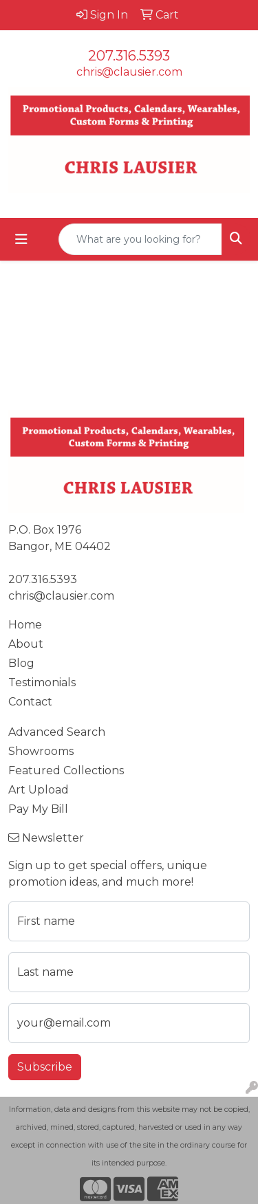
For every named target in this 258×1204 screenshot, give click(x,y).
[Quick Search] (140, 239)
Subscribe (44, 1066)
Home (25, 624)
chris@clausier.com (129, 71)
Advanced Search (56, 731)
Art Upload (38, 789)
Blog (21, 663)
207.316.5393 (129, 55)
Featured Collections (66, 770)
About (25, 643)
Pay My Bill (38, 809)
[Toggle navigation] (21, 239)
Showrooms (41, 751)
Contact (30, 701)
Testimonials (42, 682)
